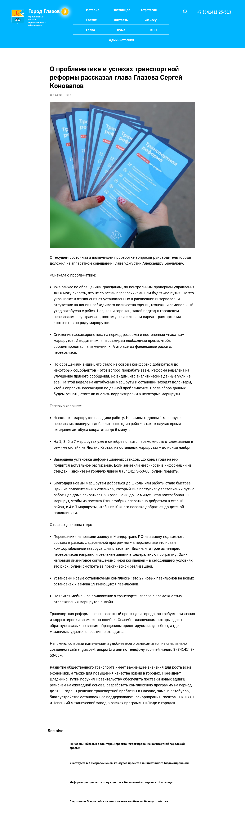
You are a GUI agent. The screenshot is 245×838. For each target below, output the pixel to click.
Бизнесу (150, 20)
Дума (121, 30)
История (92, 10)
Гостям (91, 20)
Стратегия (149, 10)
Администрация (121, 40)
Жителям (121, 20)
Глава (90, 30)
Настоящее (121, 10)
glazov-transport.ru (98, 650)
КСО (153, 30)
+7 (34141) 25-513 (214, 12)
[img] (185, 11)
